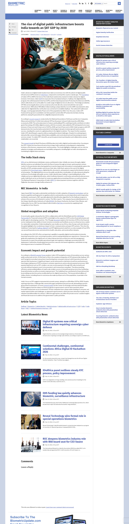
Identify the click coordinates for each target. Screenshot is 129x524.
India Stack (44, 95)
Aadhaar (23, 306)
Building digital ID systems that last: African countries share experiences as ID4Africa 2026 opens (108, 114)
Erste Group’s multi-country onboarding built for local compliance (108, 225)
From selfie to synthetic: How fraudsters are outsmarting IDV (106, 271)
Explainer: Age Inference (104, 304)
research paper (48, 285)
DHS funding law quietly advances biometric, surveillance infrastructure (64, 395)
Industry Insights (73, 11)
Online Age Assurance (103, 41)
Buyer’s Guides (55, 11)
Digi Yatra (60, 203)
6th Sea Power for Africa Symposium (108, 256)
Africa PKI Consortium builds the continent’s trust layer (106, 93)
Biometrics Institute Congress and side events (107, 261)
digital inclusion (52, 306)
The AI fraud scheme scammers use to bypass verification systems (108, 292)
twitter (85, 3)
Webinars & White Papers (99, 11)
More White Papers (102, 242)
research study (29, 143)
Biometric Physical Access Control (107, 28)
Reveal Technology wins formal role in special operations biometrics (64, 417)
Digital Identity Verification (105, 32)
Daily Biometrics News (103, 128)
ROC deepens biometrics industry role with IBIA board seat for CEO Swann (64, 440)
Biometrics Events (109, 11)
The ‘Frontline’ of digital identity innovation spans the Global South (107, 81)
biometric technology (76, 193)
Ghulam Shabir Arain (42, 31)
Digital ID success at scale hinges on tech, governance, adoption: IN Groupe (107, 171)
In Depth (59, 34)
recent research (35, 119)
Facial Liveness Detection (104, 45)
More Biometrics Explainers (105, 322)
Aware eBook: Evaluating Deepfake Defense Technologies (107, 211)
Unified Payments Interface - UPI (41, 308)
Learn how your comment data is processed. (60, 507)
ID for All (53, 34)
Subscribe (74, 3)
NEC (30, 193)
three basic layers (36, 170)
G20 (78, 306)
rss (79, 3)
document (57, 220)
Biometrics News (38, 11)
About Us (67, 3)
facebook (88, 3)
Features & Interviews (64, 11)
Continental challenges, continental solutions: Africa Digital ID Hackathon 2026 (64, 348)
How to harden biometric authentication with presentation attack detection (107, 310)
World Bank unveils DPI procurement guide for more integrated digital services (108, 163)
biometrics (31, 306)
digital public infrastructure (67, 306)
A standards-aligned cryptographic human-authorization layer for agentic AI (107, 218)
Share (13, 24)
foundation (85, 95)
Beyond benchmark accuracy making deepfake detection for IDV (108, 237)
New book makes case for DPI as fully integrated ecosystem (108, 178)
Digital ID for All (47, 11)
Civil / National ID (45, 34)
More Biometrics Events (103, 277)
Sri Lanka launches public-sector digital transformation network (106, 99)
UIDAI (51, 201)
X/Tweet (14, 27)
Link (13, 29)
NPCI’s (53, 180)
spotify (91, 3)
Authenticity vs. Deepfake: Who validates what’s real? (106, 231)
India (83, 306)
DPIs (22, 162)
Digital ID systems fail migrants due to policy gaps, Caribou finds (107, 184)
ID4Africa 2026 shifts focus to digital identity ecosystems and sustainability (108, 106)
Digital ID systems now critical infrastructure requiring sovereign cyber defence (66, 324)
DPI (41, 99)
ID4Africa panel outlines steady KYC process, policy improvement (63, 372)
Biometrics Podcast (119, 11)
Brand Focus (80, 11)
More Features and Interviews (105, 195)
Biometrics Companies (88, 11)
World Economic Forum (38, 255)
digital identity (40, 306)
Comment (14, 32)
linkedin (82, 3)
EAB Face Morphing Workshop (105, 266)
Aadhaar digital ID (43, 228)
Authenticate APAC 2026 (104, 252)
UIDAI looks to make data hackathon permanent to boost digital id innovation (108, 122)
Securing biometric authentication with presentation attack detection (107, 317)
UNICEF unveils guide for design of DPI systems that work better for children (108, 190)
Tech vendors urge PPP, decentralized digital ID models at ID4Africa (108, 87)
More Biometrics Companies (105, 153)
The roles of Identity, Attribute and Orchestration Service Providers (107, 298)
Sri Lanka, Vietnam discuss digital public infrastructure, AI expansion (107, 75)
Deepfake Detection (102, 37)
